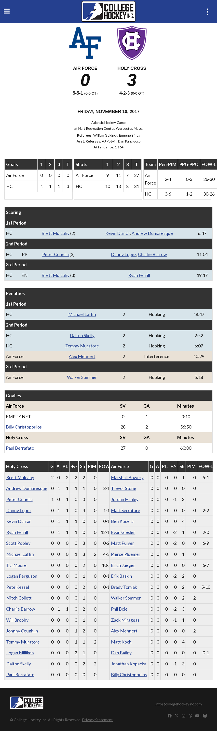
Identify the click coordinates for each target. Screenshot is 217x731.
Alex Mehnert (82, 356)
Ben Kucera (122, 521)
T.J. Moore (16, 565)
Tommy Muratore (82, 345)
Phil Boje (119, 609)
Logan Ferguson (21, 576)
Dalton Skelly (82, 335)
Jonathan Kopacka (128, 663)
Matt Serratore (125, 510)
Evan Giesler (123, 532)
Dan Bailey (121, 652)
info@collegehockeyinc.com (178, 704)
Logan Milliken (20, 652)
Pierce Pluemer (125, 554)
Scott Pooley (18, 543)
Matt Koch (121, 642)
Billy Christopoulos (24, 427)
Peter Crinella (55, 254)
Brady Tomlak (124, 587)
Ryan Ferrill (139, 275)
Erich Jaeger (123, 565)
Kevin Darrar (117, 233)
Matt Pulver (122, 543)
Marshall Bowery (127, 477)
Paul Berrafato (20, 448)
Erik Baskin (121, 576)
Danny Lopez (123, 254)
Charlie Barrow (152, 254)
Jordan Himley (124, 499)
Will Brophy (17, 620)
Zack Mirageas (125, 620)
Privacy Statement (97, 719)
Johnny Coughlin (22, 630)
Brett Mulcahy (55, 233)
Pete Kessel (17, 587)
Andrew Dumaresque (152, 233)
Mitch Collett (19, 598)
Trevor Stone (123, 488)
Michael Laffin (82, 314)
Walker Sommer (82, 377)
